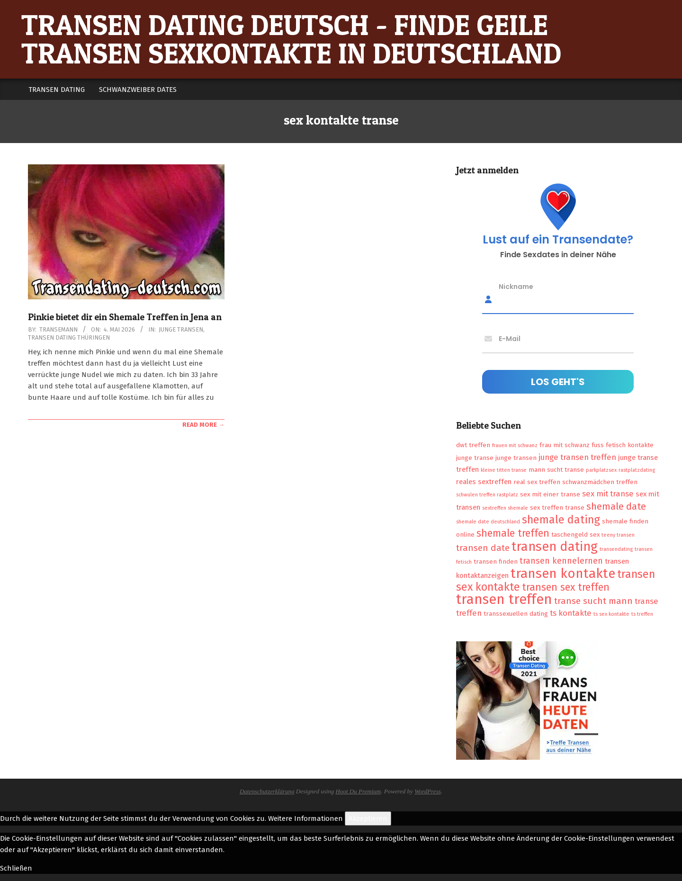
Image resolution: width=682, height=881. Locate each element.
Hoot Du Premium (358, 791)
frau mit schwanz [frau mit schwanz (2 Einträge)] (564, 445)
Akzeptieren (368, 818)
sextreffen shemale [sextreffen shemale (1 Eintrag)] (505, 508)
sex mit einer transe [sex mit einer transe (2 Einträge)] (550, 494)
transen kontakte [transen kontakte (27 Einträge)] (563, 573)
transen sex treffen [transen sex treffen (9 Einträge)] (566, 587)
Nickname (516, 286)
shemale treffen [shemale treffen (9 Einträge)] (512, 533)
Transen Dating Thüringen (69, 337)
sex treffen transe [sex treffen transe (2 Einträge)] (557, 507)
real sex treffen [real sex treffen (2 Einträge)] (536, 482)
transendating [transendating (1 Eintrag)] (616, 549)
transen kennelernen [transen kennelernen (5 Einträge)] (561, 561)
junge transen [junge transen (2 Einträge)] (516, 458)
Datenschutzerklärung (267, 791)
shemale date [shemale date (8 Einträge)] (616, 506)
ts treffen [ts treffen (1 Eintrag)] (642, 614)
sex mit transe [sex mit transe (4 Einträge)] (608, 493)
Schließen (16, 868)
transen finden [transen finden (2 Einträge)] (496, 561)
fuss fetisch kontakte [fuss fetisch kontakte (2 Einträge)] (623, 445)
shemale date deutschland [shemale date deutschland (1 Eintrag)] (488, 522)
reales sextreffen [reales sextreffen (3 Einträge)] (484, 481)
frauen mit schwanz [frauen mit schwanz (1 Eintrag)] (515, 445)
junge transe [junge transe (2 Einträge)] (475, 458)
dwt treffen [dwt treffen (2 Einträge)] (473, 445)
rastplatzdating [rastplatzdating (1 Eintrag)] (637, 470)
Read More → (203, 424)
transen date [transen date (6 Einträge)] (483, 547)
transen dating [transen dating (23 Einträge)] (555, 546)
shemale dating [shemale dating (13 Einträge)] (561, 519)
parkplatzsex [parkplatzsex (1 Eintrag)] (601, 470)
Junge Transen (181, 329)
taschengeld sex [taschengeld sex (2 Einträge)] (575, 534)
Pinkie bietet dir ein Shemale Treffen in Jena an (125, 317)
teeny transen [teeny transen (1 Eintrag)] (618, 535)
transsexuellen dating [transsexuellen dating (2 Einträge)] (516, 614)
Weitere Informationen (305, 818)
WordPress (427, 791)
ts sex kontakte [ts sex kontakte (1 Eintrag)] (611, 614)
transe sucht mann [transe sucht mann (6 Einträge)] (593, 600)
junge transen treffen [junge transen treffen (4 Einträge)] (577, 457)
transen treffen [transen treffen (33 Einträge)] (504, 599)
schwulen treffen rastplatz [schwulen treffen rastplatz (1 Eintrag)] (487, 495)
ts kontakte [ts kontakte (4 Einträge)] (571, 613)
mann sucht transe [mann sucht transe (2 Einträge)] (556, 470)
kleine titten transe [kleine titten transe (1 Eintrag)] (504, 470)
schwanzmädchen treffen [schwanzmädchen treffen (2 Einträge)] (599, 482)
